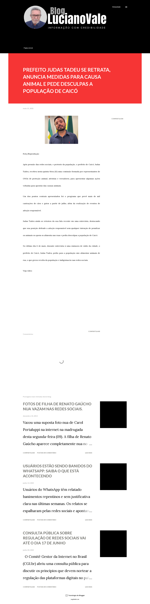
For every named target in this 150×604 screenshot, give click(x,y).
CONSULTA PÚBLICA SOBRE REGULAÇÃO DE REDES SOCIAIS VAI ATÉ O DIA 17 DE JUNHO (54, 538)
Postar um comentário (46, 453)
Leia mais (88, 453)
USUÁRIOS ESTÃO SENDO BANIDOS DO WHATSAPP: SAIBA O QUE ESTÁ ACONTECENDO (57, 471)
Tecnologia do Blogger (75, 595)
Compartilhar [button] (117, 119)
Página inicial (28, 48)
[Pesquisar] (116, 7)
